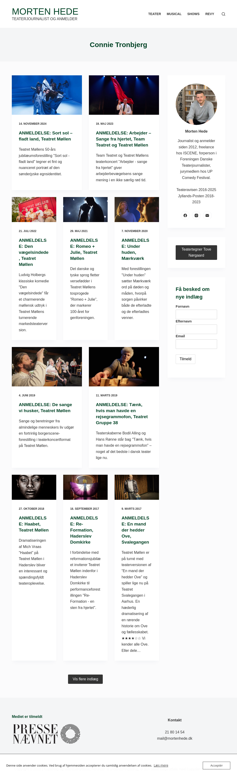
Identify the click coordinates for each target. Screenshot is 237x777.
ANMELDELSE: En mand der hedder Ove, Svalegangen (136, 530)
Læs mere (161, 766)
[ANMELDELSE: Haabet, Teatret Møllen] (34, 487)
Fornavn (182, 306)
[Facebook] (185, 215)
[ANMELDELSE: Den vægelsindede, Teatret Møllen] (34, 209)
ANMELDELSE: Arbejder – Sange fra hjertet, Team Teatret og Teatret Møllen (123, 138)
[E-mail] (207, 215)
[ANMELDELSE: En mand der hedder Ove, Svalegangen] (137, 487)
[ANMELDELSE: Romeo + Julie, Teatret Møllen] (85, 209)
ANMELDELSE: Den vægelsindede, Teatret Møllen (33, 252)
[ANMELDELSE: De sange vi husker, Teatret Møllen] (47, 366)
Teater (154, 14)
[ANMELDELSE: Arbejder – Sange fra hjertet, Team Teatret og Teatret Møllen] (124, 95)
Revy (209, 14)
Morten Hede (45, 11)
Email (180, 336)
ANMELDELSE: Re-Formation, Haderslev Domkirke (84, 530)
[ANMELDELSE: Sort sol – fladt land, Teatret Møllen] (47, 95)
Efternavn (184, 321)
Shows (193, 14)
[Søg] (223, 14)
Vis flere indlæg (85, 679)
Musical (174, 14)
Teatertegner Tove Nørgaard (196, 252)
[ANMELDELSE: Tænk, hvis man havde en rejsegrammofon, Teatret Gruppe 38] (124, 366)
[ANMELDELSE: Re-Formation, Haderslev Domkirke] (85, 487)
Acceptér (216, 765)
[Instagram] (196, 215)
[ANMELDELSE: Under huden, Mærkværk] (137, 209)
